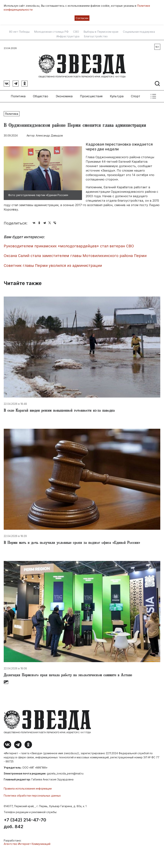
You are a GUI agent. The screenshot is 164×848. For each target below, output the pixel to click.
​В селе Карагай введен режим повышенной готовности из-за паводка (59, 409)
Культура (116, 95)
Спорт (135, 95)
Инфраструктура (67, 36)
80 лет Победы (19, 31)
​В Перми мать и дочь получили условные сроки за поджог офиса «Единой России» (72, 542)
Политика (18, 95)
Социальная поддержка (139, 31)
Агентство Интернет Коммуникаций (27, 842)
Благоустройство (96, 36)
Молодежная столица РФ (51, 31)
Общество (40, 95)
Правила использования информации (28, 787)
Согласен (82, 18)
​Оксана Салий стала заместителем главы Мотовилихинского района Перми (75, 254)
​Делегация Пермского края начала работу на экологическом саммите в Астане (68, 674)
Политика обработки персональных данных (32, 794)
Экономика (64, 95)
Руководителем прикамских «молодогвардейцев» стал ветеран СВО (69, 244)
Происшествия (91, 95)
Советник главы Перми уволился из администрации (53, 264)
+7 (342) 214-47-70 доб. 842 (25, 822)
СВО (76, 31)
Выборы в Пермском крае (100, 31)
